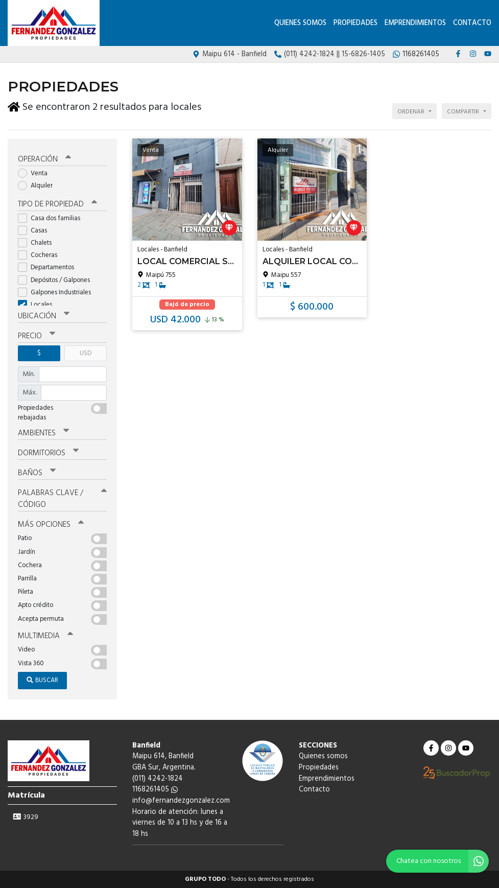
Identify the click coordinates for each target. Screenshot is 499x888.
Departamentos (49, 267)
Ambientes (43, 433)
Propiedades (355, 23)
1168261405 (155, 790)
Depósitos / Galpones (57, 280)
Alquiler (38, 186)
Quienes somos (300, 23)
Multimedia (45, 636)
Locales (38, 305)
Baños (37, 473)
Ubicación (43, 316)
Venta (36, 173)
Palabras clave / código (62, 499)
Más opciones (51, 525)
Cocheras (41, 255)
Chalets (38, 243)
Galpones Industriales (58, 292)
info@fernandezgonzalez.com (181, 801)
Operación (44, 159)
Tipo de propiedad (57, 204)
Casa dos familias (52, 218)
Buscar (42, 680)
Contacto (472, 23)
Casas (36, 231)
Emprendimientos (415, 23)
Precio (36, 336)
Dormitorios (48, 453)
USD (85, 353)
